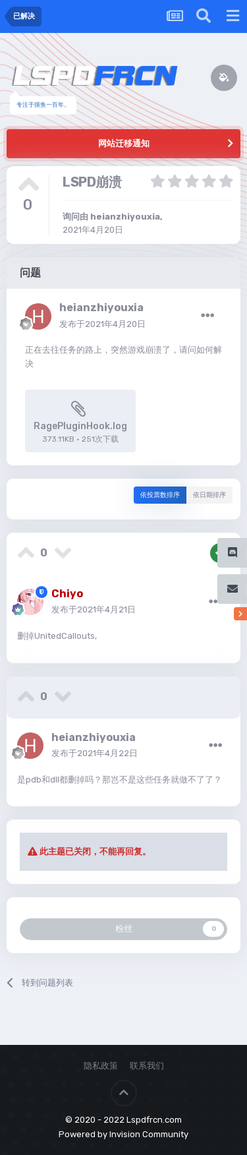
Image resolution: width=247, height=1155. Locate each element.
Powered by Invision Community (123, 1134)
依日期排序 (209, 495)
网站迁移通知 (124, 143)
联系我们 (147, 1066)
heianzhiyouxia (125, 217)
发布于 (102, 324)
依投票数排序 (160, 495)
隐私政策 (101, 1066)
